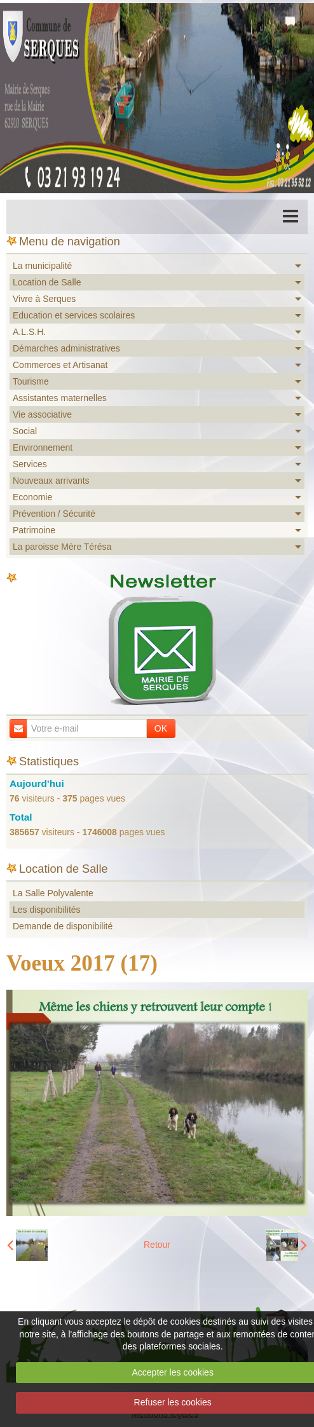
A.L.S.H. (29, 332)
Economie (32, 497)
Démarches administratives (66, 348)
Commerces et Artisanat (60, 365)
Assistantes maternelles (60, 398)
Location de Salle (47, 282)
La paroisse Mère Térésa (62, 547)
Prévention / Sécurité (54, 514)
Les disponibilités (47, 910)
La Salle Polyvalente (53, 893)
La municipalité (42, 266)
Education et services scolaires (74, 315)
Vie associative (42, 414)
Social (25, 431)
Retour (157, 1244)
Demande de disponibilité (63, 926)
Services (30, 464)
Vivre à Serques (44, 299)
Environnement (42, 447)
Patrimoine (34, 530)
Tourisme (31, 381)
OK (160, 728)
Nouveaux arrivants (51, 480)
